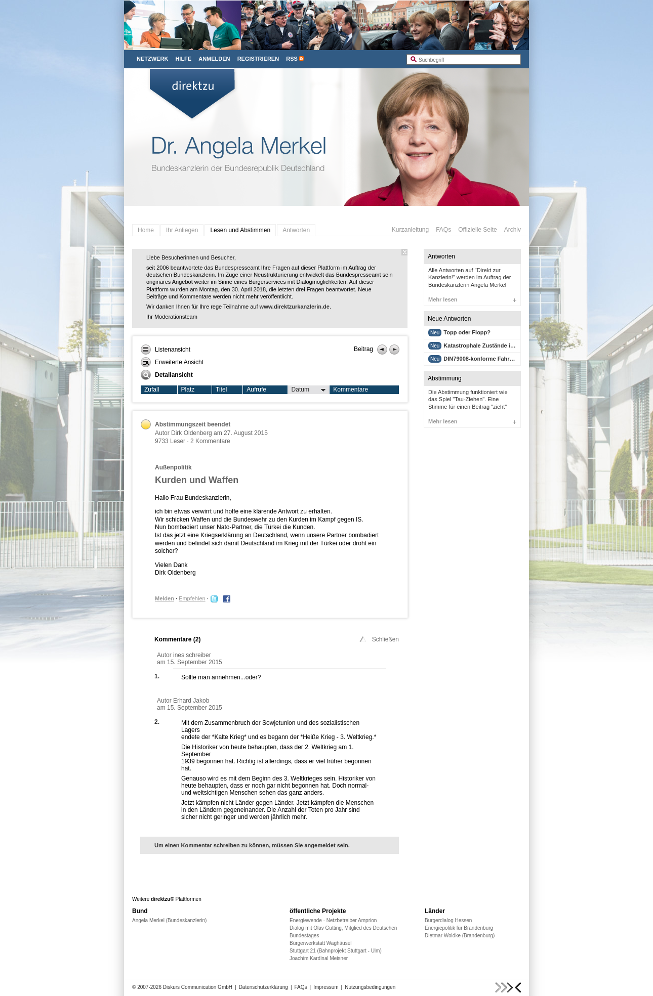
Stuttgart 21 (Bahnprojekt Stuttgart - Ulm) (336, 951)
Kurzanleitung (410, 229)
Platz (188, 389)
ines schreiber (192, 655)
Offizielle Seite (477, 229)
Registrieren (258, 59)
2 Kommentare (210, 441)
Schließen (378, 639)
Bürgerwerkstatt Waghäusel (320, 943)
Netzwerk (152, 59)
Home (146, 230)
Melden (164, 598)
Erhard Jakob (191, 700)
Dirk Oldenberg (191, 433)
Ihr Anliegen (182, 230)
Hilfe (183, 59)
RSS (292, 59)
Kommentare (350, 389)
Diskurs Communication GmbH (197, 987)
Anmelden (214, 59)
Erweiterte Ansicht (172, 362)
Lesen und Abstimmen (240, 230)
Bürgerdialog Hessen (448, 920)
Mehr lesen (472, 299)
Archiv (512, 229)
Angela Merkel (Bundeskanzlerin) (169, 920)
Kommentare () (177, 639)
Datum (309, 390)
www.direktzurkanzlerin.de (295, 307)
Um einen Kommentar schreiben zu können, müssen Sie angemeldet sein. (252, 845)
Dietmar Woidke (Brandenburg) (460, 935)
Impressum (325, 987)
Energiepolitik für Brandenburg (459, 928)
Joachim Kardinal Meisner (319, 958)
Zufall (151, 389)
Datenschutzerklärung (263, 987)
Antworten (296, 230)
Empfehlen (192, 598)
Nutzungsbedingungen (370, 987)
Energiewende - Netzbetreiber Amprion (333, 920)
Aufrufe (256, 389)
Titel (221, 389)
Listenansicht (165, 349)
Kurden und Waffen (196, 480)
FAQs (443, 229)
